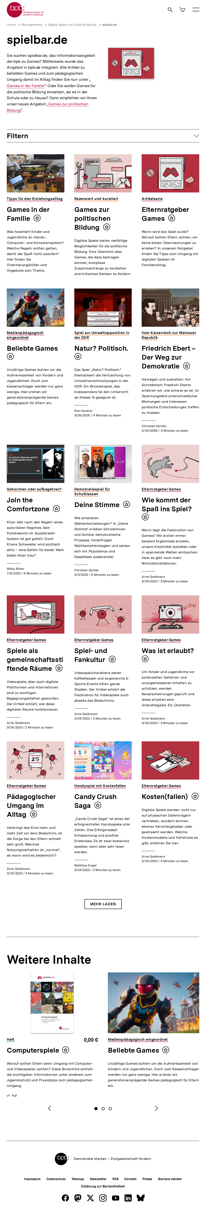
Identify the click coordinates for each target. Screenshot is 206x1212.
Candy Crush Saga (95, 801)
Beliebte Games (32, 348)
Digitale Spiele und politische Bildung (72, 24)
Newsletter (98, 1179)
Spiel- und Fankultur (90, 655)
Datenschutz (56, 1179)
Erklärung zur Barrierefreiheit (103, 1186)
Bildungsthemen (31, 24)
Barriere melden (170, 1179)
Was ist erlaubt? (168, 650)
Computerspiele (33, 1050)
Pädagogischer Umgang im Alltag (31, 805)
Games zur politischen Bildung (92, 218)
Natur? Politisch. (101, 348)
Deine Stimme (97, 505)
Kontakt (130, 1179)
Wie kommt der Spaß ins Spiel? (167, 504)
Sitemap (78, 1179)
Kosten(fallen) (166, 796)
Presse (147, 1179)
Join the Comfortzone (29, 504)
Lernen (11, 24)
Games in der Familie (25, 85)
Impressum (32, 1179)
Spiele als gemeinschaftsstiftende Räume (35, 659)
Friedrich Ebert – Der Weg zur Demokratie (168, 357)
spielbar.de (109, 24)
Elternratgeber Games (165, 214)
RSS (115, 1179)
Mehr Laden (103, 904)
